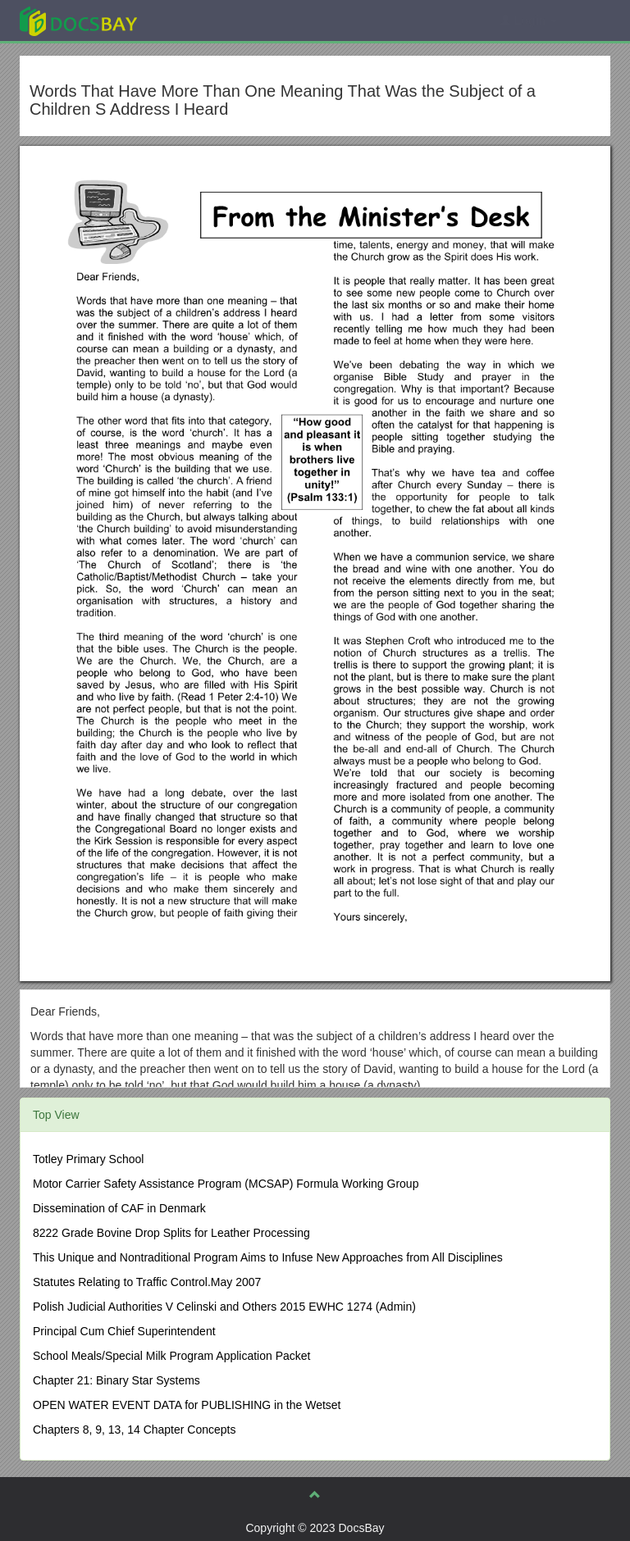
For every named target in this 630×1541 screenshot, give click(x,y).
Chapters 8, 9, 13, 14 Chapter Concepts (134, 1429)
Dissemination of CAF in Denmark (119, 1208)
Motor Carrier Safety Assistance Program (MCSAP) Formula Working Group (225, 1183)
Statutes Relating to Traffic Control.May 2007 (147, 1282)
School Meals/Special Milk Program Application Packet (172, 1355)
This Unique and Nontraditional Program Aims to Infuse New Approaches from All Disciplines (268, 1257)
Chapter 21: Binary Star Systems (116, 1380)
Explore (201, 20)
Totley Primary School (88, 1159)
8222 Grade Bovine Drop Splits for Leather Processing (171, 1232)
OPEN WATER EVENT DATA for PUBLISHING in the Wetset (187, 1404)
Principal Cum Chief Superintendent (124, 1331)
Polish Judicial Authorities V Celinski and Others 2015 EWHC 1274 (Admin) (224, 1306)
